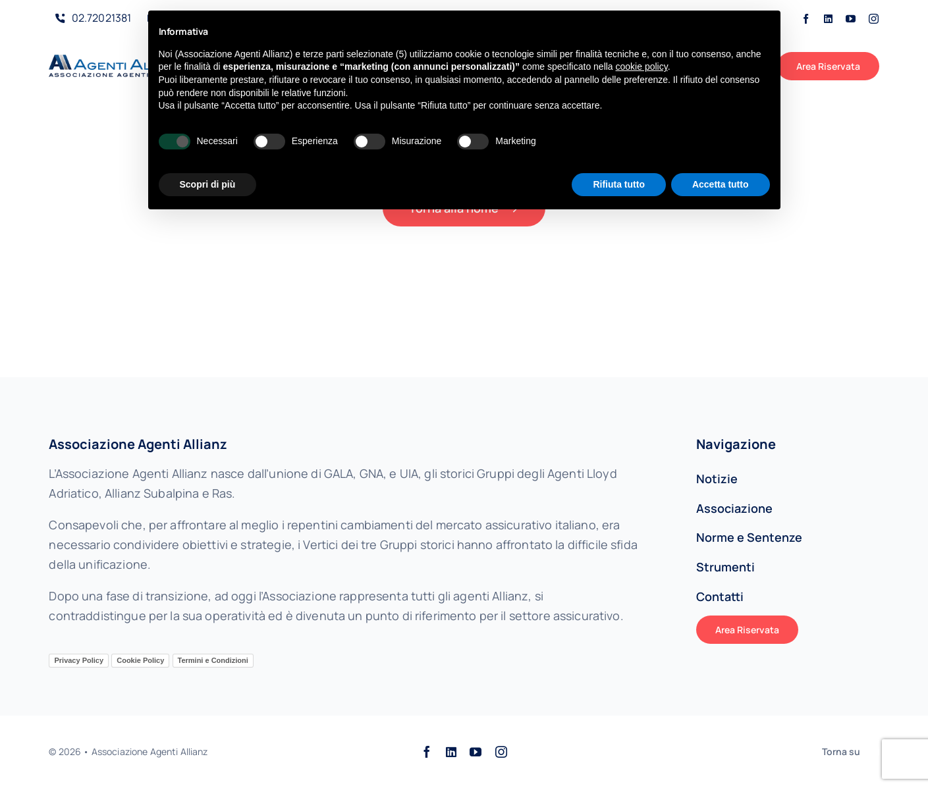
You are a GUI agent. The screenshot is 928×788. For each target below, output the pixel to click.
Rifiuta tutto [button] (619, 184)
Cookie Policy (140, 660)
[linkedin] (828, 19)
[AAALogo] (118, 60)
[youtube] (851, 19)
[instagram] (874, 19)
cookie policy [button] (642, 66)
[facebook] (806, 19)
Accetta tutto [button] (720, 184)
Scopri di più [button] (208, 184)
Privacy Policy (78, 660)
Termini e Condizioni (213, 660)
